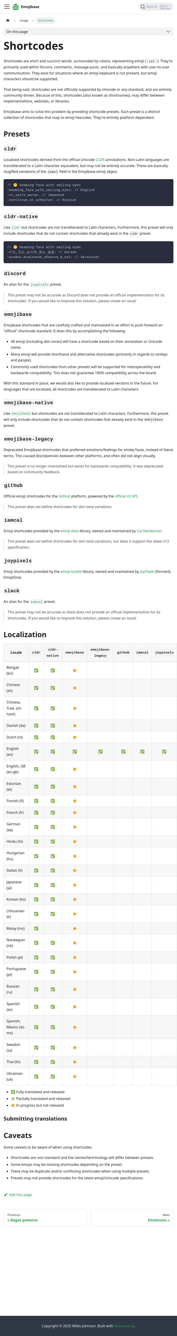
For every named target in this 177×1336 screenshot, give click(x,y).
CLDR (100, 159)
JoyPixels (147, 571)
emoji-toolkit (71, 571)
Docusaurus (124, 1325)
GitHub (64, 496)
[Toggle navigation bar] (7, 6)
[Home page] (8, 20)
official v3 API (126, 496)
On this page (17, 31)
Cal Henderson (149, 530)
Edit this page (18, 1194)
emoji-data (70, 530)
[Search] (156, 7)
